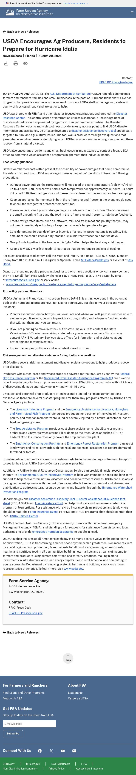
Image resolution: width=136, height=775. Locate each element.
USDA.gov (9, 763)
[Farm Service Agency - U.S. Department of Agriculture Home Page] (34, 12)
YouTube (63, 751)
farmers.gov (33, 763)
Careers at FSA (78, 698)
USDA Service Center (24, 516)
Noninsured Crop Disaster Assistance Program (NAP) (78, 378)
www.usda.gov (73, 568)
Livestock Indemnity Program (35, 409)
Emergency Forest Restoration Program (93, 443)
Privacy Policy (56, 768)
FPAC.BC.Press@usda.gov (116, 82)
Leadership (75, 692)
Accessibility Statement (89, 768)
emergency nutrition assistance (52, 531)
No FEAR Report (60, 763)
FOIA (84, 763)
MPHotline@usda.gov (95, 260)
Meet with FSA (12, 698)
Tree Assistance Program (32, 428)
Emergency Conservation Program (38, 443)
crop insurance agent (44, 512)
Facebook (40, 751)
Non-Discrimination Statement (20, 768)
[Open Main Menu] (132, 12)
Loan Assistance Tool (49, 503)
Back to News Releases (21, 31)
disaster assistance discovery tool (93, 130)
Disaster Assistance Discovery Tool (52, 499)
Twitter (51, 751)
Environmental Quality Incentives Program (45, 475)
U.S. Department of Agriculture (70, 93)
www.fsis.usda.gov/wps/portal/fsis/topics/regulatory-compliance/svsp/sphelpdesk (61, 284)
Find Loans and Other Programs (23, 692)
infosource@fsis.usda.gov (22, 280)
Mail (74, 751)
